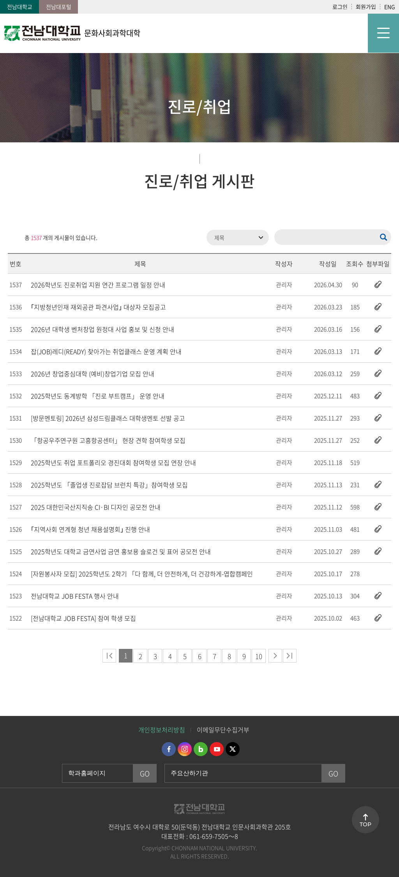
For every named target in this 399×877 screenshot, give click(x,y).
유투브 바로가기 (217, 749)
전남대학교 (19, 7)
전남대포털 (58, 7)
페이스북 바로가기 (169, 749)
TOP (365, 824)
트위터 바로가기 (233, 749)
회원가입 (366, 6)
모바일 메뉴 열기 (383, 33)
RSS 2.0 (13, 237)
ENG (389, 6)
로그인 (340, 6)
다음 (275, 656)
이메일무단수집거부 (223, 729)
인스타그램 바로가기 (185, 749)
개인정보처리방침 (161, 729)
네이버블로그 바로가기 (201, 749)
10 (258, 656)
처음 (109, 656)
